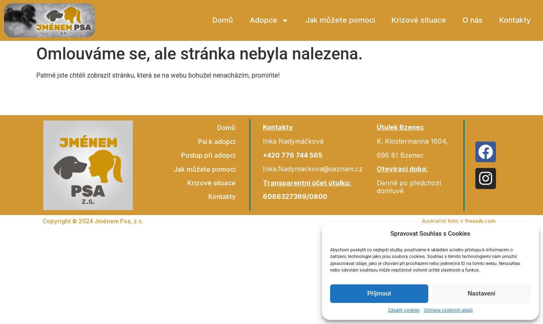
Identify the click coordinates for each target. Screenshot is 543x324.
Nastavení (481, 293)
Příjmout (379, 293)
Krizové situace (419, 20)
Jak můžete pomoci (340, 20)
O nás (473, 20)
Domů (222, 20)
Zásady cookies (404, 310)
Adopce (269, 20)
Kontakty (515, 20)
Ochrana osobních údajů (448, 310)
